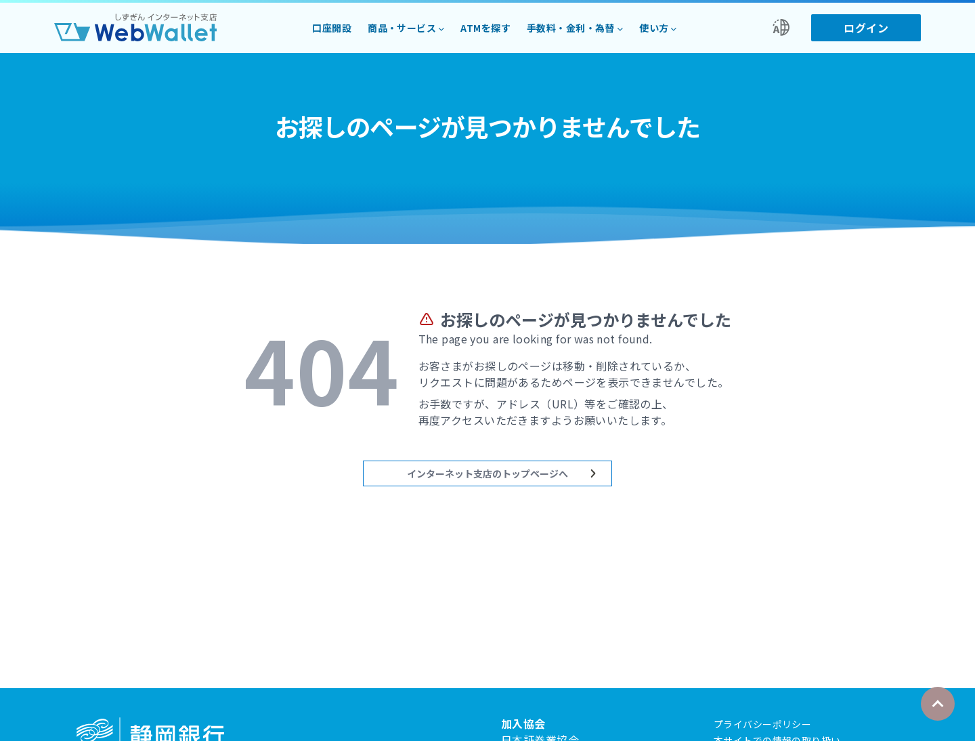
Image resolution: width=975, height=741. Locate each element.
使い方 (653, 28)
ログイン (866, 28)
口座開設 (331, 28)
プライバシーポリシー (762, 724)
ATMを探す (485, 28)
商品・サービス (402, 28)
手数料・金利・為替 (571, 28)
